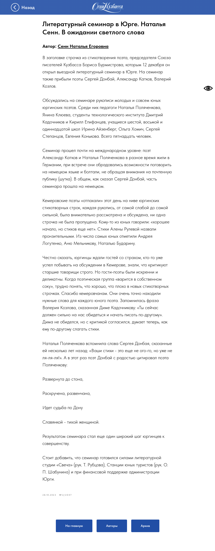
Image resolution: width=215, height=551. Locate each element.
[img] (107, 7)
